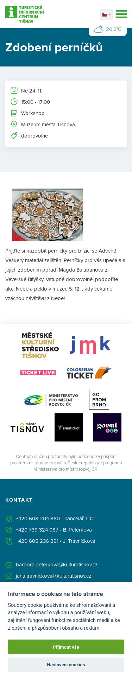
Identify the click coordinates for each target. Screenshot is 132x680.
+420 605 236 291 (37, 541)
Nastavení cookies (66, 664)
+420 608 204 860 (38, 518)
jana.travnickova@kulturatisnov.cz (53, 575)
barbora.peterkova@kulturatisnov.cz (57, 564)
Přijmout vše (66, 647)
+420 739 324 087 (37, 529)
